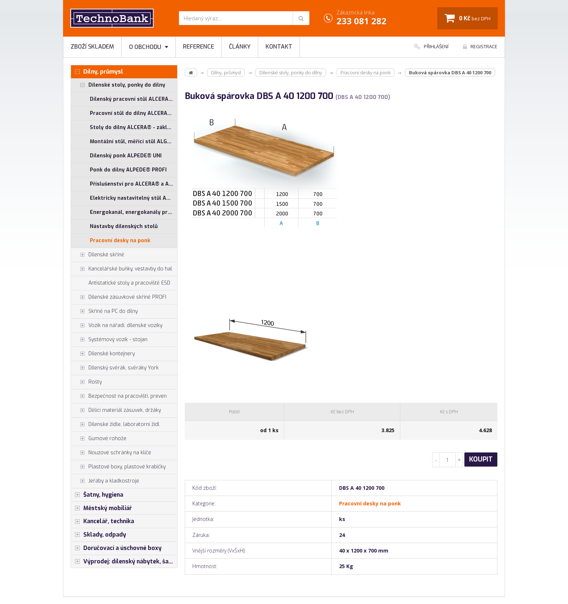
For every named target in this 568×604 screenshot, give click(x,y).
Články (240, 46)
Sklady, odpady (98, 534)
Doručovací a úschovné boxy (116, 548)
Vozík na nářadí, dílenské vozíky (116, 325)
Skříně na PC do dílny (104, 311)
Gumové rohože (98, 439)
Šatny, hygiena (97, 494)
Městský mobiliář (101, 508)
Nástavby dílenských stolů (124, 226)
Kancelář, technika (102, 521)
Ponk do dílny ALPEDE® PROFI (128, 169)
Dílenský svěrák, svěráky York (115, 368)
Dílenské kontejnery (103, 354)
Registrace (480, 46)
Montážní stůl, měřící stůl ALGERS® (133, 141)
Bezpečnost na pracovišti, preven (119, 396)
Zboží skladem (92, 46)
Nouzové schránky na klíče (111, 453)
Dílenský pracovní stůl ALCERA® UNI (133, 99)
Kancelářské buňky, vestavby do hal (121, 269)
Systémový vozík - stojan (109, 340)
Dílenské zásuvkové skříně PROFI (118, 297)
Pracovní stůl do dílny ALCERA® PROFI (133, 113)
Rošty (86, 382)
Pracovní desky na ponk (120, 240)
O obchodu (148, 47)
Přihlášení (431, 46)
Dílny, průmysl (97, 71)
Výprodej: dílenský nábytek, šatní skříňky (124, 561)
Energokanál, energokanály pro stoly (133, 212)
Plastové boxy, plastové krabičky (118, 467)
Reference (198, 46)
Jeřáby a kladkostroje (105, 481)
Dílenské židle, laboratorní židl (115, 424)
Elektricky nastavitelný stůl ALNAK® (133, 198)
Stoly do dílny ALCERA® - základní (133, 127)
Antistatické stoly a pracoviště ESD (129, 283)
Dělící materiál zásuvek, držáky (116, 410)
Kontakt (279, 46)
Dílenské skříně (97, 255)
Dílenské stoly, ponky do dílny (118, 85)
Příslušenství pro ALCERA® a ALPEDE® (133, 184)
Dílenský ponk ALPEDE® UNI (126, 155)
